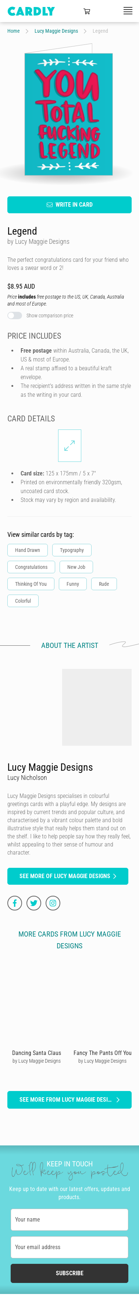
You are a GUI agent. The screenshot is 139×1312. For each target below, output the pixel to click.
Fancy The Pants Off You (103, 1052)
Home (13, 31)
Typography (72, 550)
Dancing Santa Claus (36, 1052)
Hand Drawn (27, 550)
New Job (76, 567)
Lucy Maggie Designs (56, 31)
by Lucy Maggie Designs (37, 1061)
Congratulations (31, 567)
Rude (104, 584)
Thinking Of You (31, 584)
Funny (73, 584)
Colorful (23, 601)
